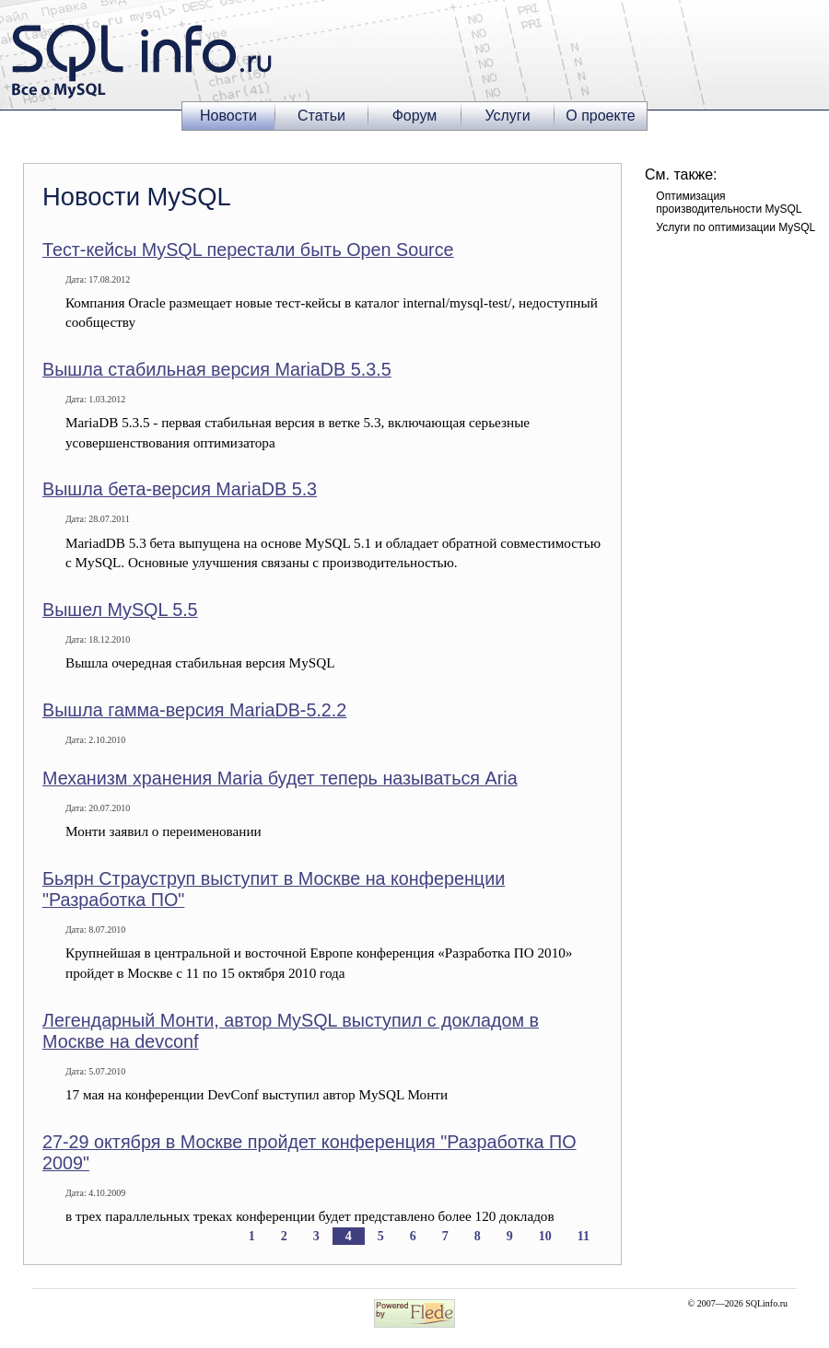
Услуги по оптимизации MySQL (735, 227)
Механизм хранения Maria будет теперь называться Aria (280, 778)
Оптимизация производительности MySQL (728, 202)
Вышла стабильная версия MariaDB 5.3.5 (216, 369)
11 (584, 1236)
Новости (228, 115)
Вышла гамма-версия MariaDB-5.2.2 (194, 710)
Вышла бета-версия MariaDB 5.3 (179, 489)
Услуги (507, 115)
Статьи (321, 115)
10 (545, 1236)
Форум (415, 115)
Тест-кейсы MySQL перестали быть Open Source (248, 249)
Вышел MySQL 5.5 (120, 609)
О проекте (600, 115)
